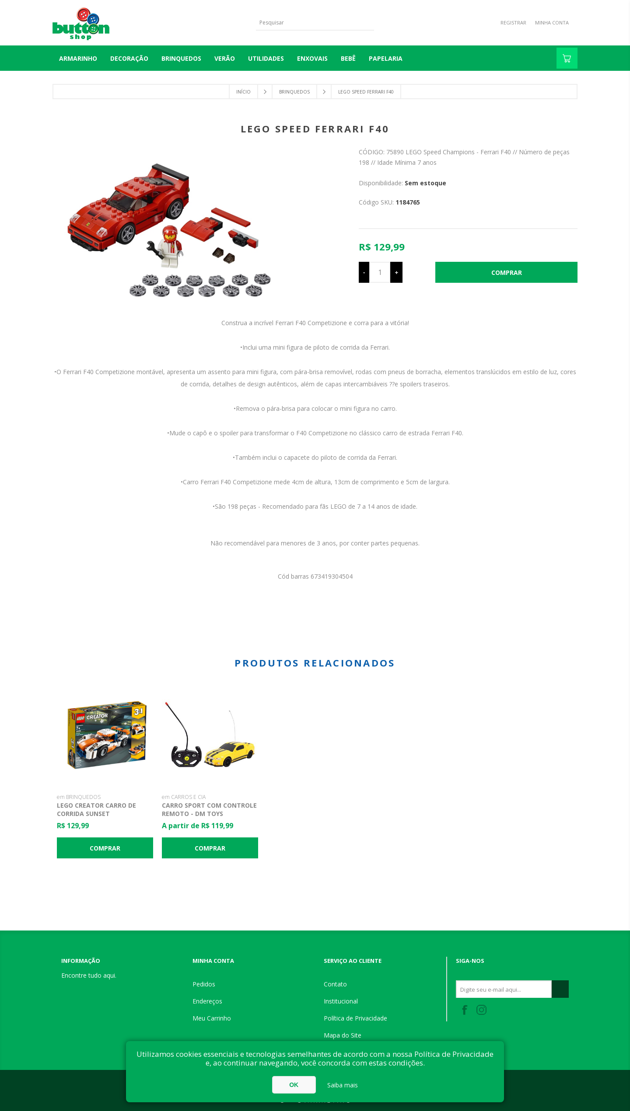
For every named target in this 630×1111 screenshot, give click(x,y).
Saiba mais (342, 1085)
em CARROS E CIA (184, 797)
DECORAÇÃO (129, 58)
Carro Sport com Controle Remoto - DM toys (209, 809)
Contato (335, 984)
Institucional (341, 1001)
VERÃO (224, 58)
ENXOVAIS (312, 58)
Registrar (513, 22)
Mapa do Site (342, 1035)
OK (293, 1084)
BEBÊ (348, 58)
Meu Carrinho (211, 1018)
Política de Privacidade (355, 1018)
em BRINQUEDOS (79, 797)
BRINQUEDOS (181, 58)
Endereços (207, 1001)
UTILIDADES (266, 58)
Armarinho (78, 58)
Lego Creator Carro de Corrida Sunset (96, 809)
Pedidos (203, 984)
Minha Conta (552, 22)
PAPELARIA (385, 58)
